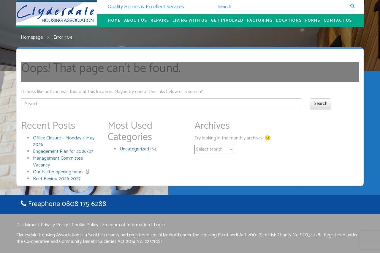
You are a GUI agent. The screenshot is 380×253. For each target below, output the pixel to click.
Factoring (260, 20)
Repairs (160, 20)
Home (114, 20)
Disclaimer (26, 225)
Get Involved (227, 20)
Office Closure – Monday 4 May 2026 (63, 141)
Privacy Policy (54, 225)
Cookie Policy (85, 225)
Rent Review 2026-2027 (56, 179)
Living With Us (189, 20)
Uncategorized (134, 149)
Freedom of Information (126, 225)
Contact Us (338, 20)
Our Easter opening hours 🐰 (62, 172)
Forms (312, 20)
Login (159, 225)
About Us (135, 20)
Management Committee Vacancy (58, 161)
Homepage (32, 37)
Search (320, 104)
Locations (289, 20)
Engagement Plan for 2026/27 (63, 151)
